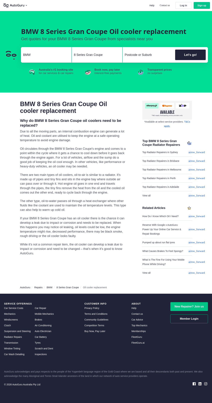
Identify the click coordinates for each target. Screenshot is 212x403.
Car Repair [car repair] (40, 308)
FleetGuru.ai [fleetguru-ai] (138, 342)
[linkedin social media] (200, 383)
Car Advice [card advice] (137, 319)
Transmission (11, 342)
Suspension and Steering (17, 331)
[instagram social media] (206, 383)
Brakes (38, 319)
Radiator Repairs (13, 337)
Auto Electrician (43, 331)
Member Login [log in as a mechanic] (189, 318)
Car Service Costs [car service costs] (13, 308)
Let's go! (190, 55)
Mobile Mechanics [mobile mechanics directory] (44, 314)
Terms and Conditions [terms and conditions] (95, 314)
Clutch (7, 325)
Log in (183, 5)
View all (167, 196)
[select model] (96, 54)
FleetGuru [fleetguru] (136, 337)
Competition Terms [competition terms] (94, 325)
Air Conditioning (43, 325)
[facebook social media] (194, 383)
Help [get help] (133, 308)
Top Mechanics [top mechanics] (139, 325)
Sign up (201, 5)
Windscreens (11, 319)
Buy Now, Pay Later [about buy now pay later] (94, 331)
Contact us (165, 5)
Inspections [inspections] (41, 354)
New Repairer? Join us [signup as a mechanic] (189, 306)
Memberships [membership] (138, 331)
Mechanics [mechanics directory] (9, 314)
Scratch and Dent (44, 348)
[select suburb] (148, 55)
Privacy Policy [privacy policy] (91, 308)
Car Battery (41, 337)
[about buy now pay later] (167, 110)
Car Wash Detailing (14, 354)
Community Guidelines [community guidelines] (96, 319)
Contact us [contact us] (137, 314)
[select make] (45, 54)
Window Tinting (12, 348)
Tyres (37, 342)
